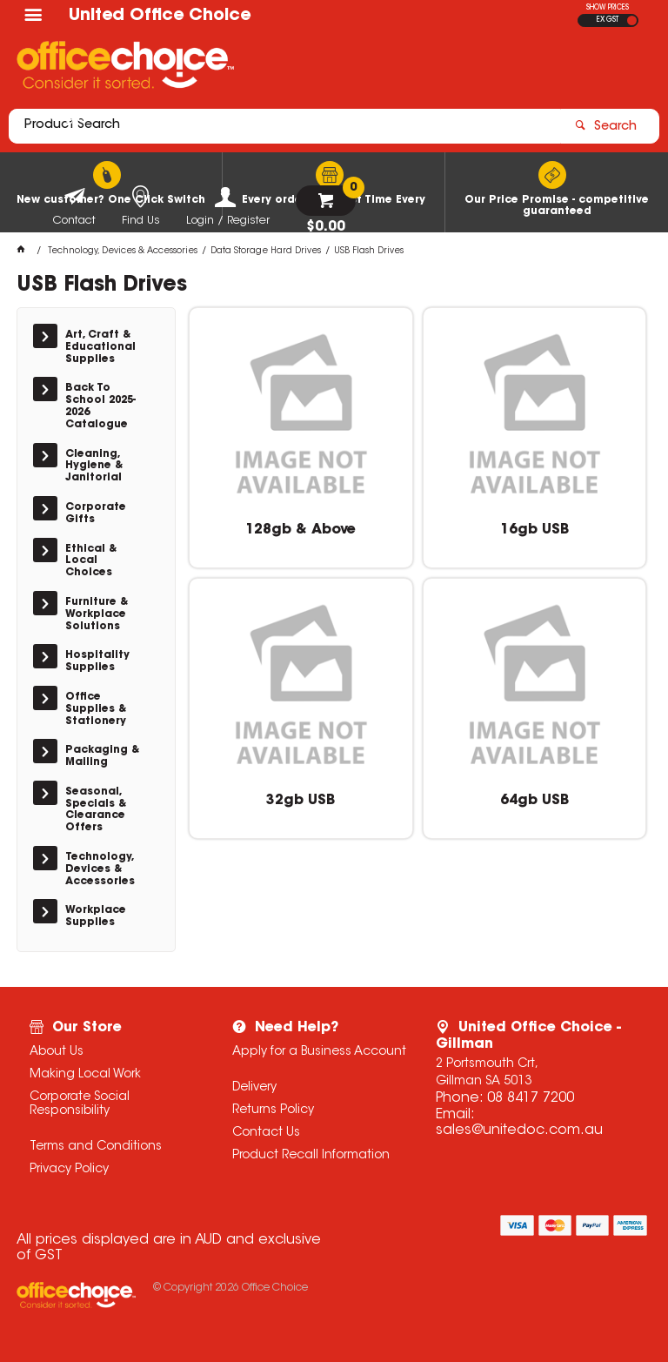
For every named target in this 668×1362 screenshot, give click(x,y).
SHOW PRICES (607, 7)
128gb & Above (300, 530)
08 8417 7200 (530, 1098)
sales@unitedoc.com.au (519, 1130)
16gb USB (534, 530)
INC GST (632, 20)
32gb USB (300, 801)
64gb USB (534, 801)
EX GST (607, 20)
